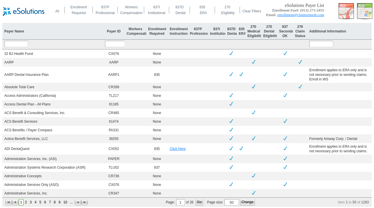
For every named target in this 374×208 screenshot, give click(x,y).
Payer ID (114, 31)
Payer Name (14, 31)
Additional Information (327, 31)
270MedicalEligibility (255, 31)
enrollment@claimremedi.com (300, 15)
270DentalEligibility (270, 31)
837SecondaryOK (288, 31)
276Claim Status (300, 31)
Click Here (178, 149)
